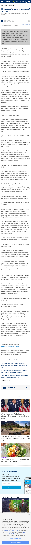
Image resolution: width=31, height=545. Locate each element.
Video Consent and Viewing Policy (14, 533)
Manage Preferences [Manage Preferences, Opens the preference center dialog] (15, 538)
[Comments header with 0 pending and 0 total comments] (15, 387)
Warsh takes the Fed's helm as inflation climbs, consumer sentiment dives (15, 416)
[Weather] (15, 1)
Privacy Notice (14, 491)
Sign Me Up (11, 488)
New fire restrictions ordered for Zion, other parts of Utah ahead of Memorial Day (15, 438)
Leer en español (26, 24)
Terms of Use (8, 491)
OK (29, 514)
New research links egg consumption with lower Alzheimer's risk (15, 460)
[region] (15, 529)
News (2, 5)
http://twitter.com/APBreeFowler (10, 346)
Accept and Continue (15, 542)
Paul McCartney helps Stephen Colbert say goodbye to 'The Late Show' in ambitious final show (14, 365)
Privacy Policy (14, 530)
